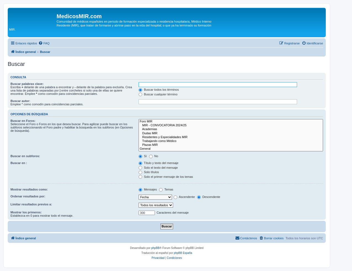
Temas (166, 189)
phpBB (155, 247)
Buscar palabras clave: (27, 83)
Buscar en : (18, 163)
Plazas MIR (230, 145)
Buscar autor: (20, 101)
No (153, 156)
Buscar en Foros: (22, 120)
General (230, 149)
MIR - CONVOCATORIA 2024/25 (230, 125)
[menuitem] (43, 43)
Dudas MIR (230, 133)
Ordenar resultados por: (27, 196)
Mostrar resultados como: (29, 189)
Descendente (208, 196)
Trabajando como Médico (230, 141)
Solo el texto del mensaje (158, 167)
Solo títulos (149, 172)
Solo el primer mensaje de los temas (166, 176)
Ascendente (184, 196)
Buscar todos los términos (159, 89)
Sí (143, 156)
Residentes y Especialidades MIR (230, 137)
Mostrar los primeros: (26, 212)
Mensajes (148, 189)
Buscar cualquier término (158, 94)
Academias (230, 129)
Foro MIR (230, 122)
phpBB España (183, 252)
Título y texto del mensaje (158, 163)
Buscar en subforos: (25, 156)
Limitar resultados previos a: (31, 204)
